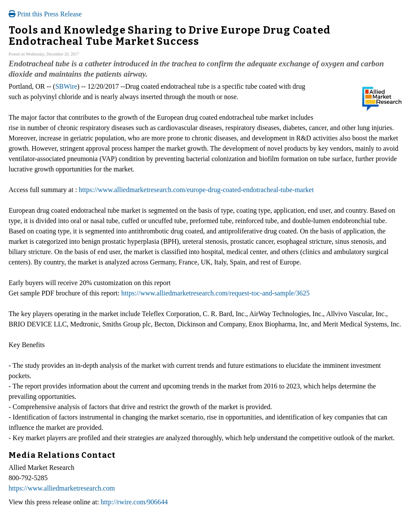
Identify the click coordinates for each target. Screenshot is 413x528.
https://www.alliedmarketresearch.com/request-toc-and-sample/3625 (215, 293)
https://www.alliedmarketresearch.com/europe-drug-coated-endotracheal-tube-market (196, 189)
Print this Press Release (45, 14)
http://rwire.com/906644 (134, 502)
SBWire (66, 86)
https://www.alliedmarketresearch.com (62, 488)
